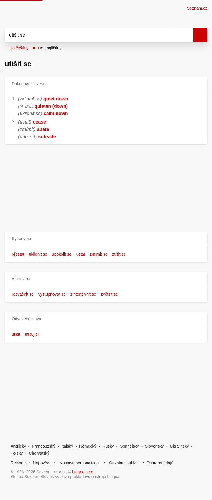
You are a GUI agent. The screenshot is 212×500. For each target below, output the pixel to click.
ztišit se (119, 254)
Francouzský (43, 446)
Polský (17, 453)
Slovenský (154, 446)
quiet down (55, 98)
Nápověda (42, 462)
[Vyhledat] (82, 35)
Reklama (19, 462)
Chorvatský (39, 453)
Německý (87, 446)
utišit (16, 334)
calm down (56, 113)
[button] (106, 239)
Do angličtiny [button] (49, 48)
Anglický (18, 446)
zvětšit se (109, 294)
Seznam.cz (197, 8)
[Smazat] (166, 35)
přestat (18, 254)
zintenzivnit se (83, 294)
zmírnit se (99, 254)
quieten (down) (51, 106)
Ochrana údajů (159, 462)
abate (43, 129)
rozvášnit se (23, 294)
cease (39, 121)
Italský (67, 446)
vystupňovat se (52, 294)
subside (47, 136)
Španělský (129, 446)
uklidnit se (38, 254)
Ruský (108, 446)
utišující (32, 334)
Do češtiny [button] (18, 48)
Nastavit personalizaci (79, 462)
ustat (80, 254)
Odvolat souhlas (123, 462)
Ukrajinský (179, 446)
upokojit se (62, 254)
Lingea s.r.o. (83, 472)
